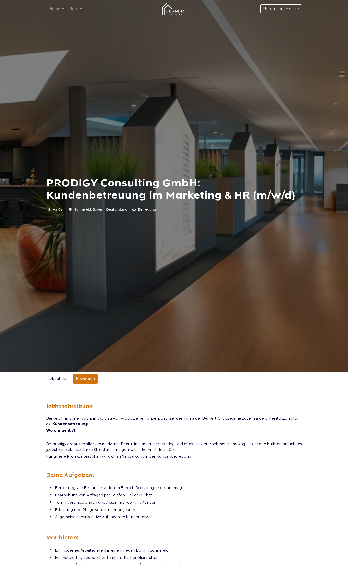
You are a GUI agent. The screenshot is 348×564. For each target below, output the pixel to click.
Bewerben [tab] (85, 379)
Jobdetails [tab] (57, 379)
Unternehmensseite (281, 9)
